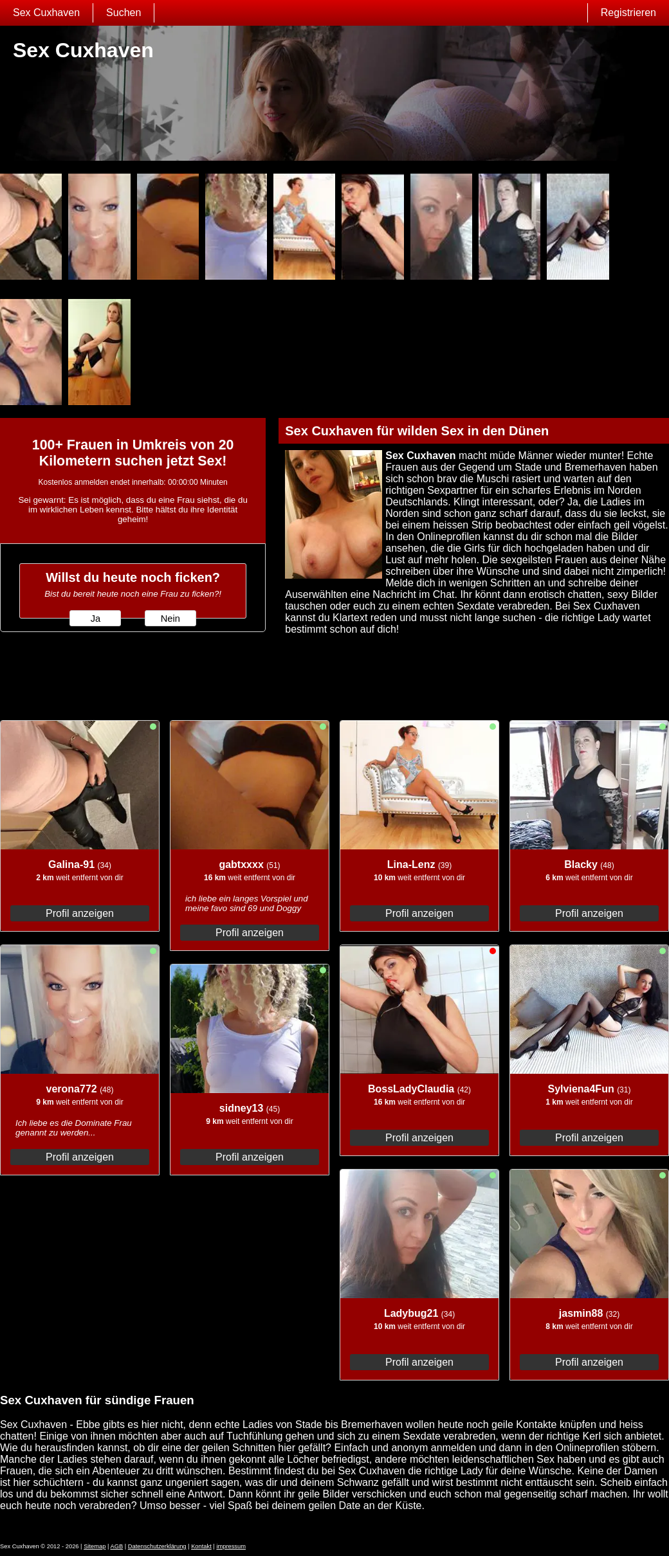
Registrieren (628, 12)
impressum (231, 1546)
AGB (116, 1546)
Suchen (123, 12)
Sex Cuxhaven (46, 12)
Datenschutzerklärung (157, 1546)
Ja (95, 618)
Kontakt (201, 1546)
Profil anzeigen (80, 913)
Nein (170, 618)
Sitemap (94, 1546)
